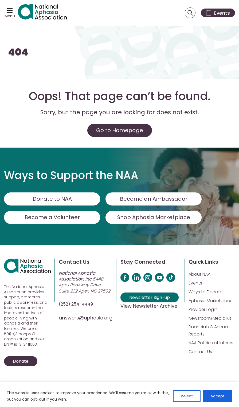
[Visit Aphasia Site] (43, 13)
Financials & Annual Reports (209, 330)
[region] (119, 394)
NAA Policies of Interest (212, 343)
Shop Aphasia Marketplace (153, 217)
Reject (187, 396)
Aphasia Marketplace (211, 301)
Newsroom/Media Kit (210, 318)
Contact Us (200, 352)
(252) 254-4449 (76, 304)
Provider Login (203, 310)
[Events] (217, 13)
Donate (21, 361)
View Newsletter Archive (148, 306)
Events (195, 283)
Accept (217, 396)
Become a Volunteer (52, 217)
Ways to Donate (205, 292)
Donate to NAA (52, 199)
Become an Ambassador (154, 199)
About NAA (199, 274)
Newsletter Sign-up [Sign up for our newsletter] (149, 298)
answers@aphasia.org (85, 318)
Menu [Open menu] (10, 16)
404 (18, 52)
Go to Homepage (119, 130)
